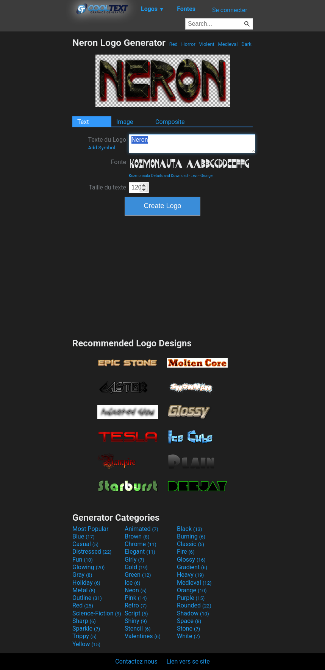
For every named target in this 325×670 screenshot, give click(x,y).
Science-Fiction (96, 613)
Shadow (193, 613)
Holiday (86, 582)
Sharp (84, 621)
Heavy (190, 574)
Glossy (191, 559)
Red (173, 44)
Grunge (206, 176)
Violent (207, 44)
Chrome (140, 544)
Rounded (194, 605)
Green (138, 574)
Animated (141, 528)
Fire (186, 551)
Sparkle (86, 628)
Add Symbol (101, 147)
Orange (192, 590)
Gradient (192, 567)
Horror (188, 44)
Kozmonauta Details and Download (158, 176)
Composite (170, 121)
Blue (83, 536)
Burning (191, 536)
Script (136, 613)
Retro (136, 605)
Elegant (140, 551)
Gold (136, 567)
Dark (246, 44)
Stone (188, 628)
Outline (87, 597)
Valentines (143, 636)
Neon (136, 590)
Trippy (84, 636)
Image (124, 121)
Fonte (118, 162)
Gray (82, 574)
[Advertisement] (36, 151)
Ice (132, 582)
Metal (83, 590)
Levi (194, 176)
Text (83, 121)
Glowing (88, 567)
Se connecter (229, 10)
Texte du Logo (107, 143)
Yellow (86, 644)
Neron (192, 143)
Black (189, 528)
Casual (85, 544)
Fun (82, 559)
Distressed (91, 551)
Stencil (137, 628)
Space (189, 621)
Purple (191, 597)
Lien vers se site (188, 661)
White (188, 636)
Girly (134, 559)
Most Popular (90, 528)
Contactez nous (136, 661)
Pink (136, 597)
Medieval (228, 44)
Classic (190, 544)
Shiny (136, 621)
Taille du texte (107, 187)
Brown (137, 536)
